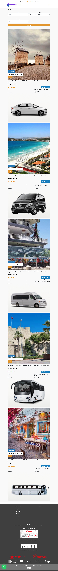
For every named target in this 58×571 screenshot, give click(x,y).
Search (29, 25)
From (18, 12)
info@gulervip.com (31, 528)
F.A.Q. (18, 515)
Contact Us (18, 516)
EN (38, 1)
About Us (18, 508)
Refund (17, 513)
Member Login (30, 1)
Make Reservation (46, 87)
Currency (18, 19)
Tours (40, 12)
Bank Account (18, 509)
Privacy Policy (18, 511)
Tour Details (11, 87)
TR (37, 1)
